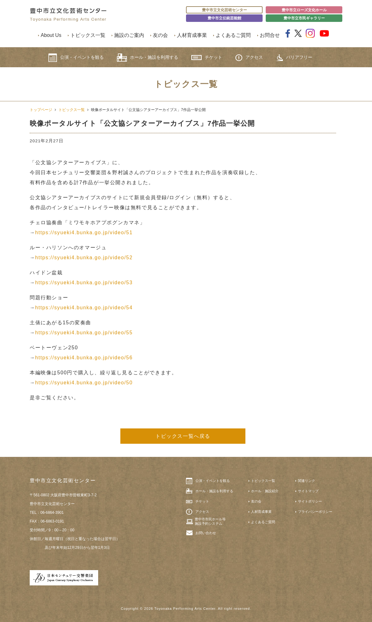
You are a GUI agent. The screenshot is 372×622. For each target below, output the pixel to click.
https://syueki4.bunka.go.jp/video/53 (84, 282)
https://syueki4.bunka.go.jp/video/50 (84, 382)
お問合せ (270, 35)
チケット (206, 57)
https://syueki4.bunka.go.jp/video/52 (84, 257)
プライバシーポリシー (315, 511)
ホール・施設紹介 (265, 491)
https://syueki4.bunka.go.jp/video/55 (84, 332)
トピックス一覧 (87, 35)
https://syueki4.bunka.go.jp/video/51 (84, 232)
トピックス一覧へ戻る (182, 436)
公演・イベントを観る (76, 57)
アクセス (249, 57)
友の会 (160, 35)
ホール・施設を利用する (147, 57)
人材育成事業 (192, 35)
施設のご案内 (129, 35)
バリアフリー (294, 57)
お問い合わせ (205, 533)
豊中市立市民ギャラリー (304, 18)
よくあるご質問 (233, 35)
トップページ (41, 110)
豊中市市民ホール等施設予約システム (210, 521)
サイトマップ (308, 491)
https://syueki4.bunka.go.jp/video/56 (84, 357)
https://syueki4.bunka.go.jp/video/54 (84, 307)
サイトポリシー (310, 501)
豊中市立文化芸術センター (224, 10)
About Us (51, 35)
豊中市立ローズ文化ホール (304, 10)
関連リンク (306, 481)
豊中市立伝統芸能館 (224, 18)
